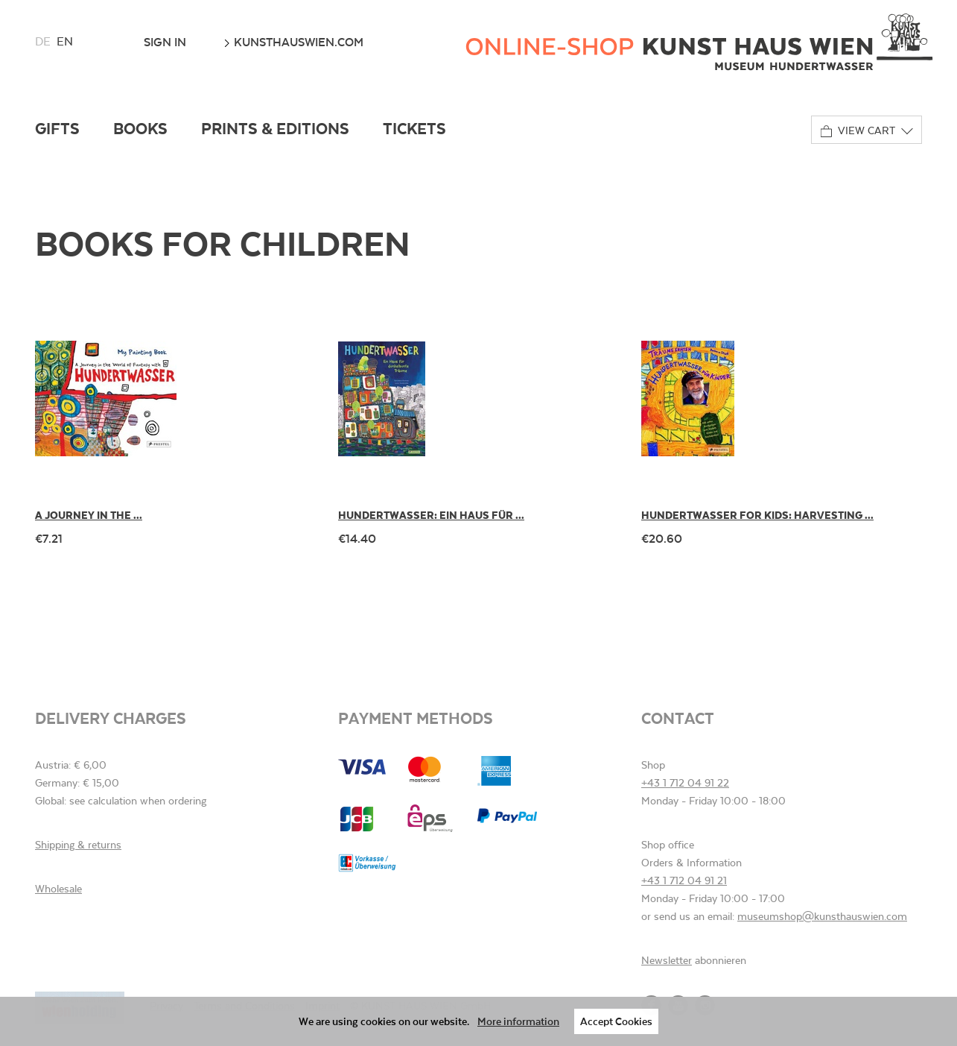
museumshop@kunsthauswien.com (822, 916)
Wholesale (58, 889)
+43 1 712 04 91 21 (684, 880)
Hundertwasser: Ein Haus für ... (431, 514)
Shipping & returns (78, 845)
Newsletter (666, 960)
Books (140, 128)
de (43, 41)
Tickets (414, 128)
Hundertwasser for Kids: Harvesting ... (757, 514)
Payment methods (415, 717)
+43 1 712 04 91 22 (685, 783)
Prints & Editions (275, 128)
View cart (858, 131)
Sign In (165, 41)
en (65, 41)
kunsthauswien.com (293, 41)
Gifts (57, 128)
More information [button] (518, 1021)
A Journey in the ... (88, 514)
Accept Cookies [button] (616, 1021)
